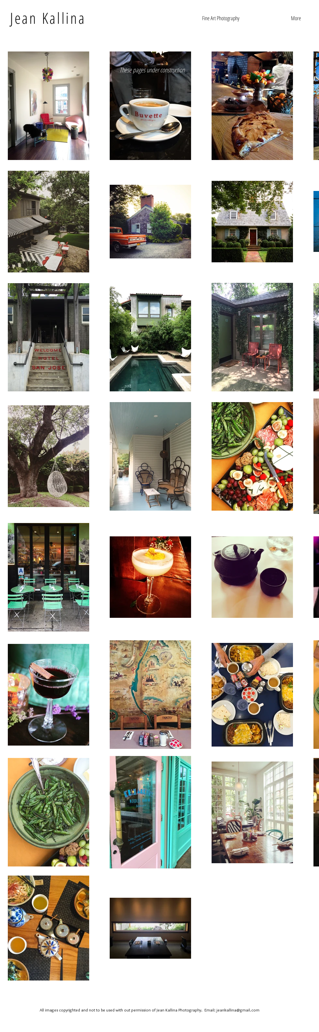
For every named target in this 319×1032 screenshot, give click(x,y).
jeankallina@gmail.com (237, 1009)
